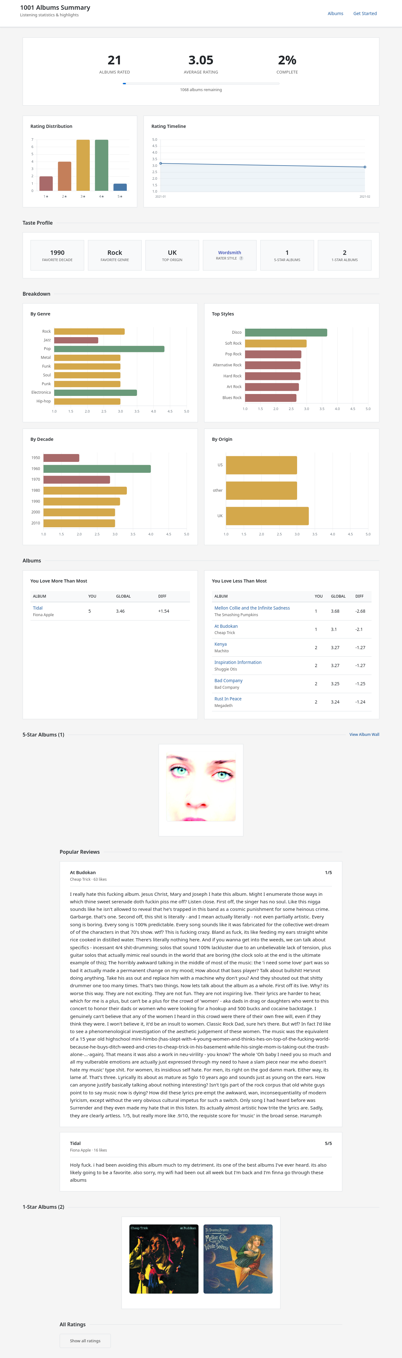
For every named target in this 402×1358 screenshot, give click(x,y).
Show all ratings (85, 1341)
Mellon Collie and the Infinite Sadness (252, 608)
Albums (336, 13)
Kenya (221, 644)
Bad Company (228, 680)
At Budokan (226, 626)
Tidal (38, 608)
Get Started (365, 13)
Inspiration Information (238, 662)
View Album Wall (364, 734)
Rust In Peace (228, 699)
